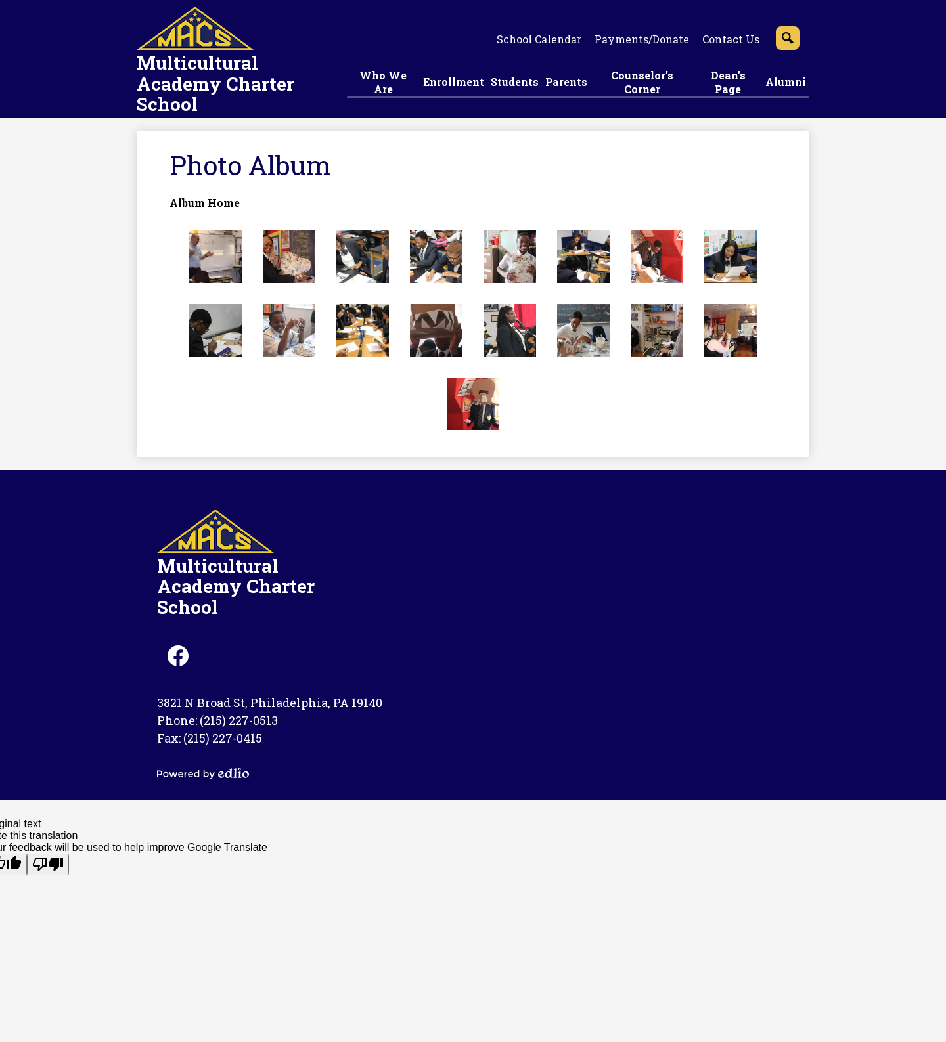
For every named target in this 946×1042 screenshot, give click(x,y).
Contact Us (730, 39)
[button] (383, 84)
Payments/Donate (642, 39)
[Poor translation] (48, 864)
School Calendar (539, 39)
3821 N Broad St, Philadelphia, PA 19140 (269, 702)
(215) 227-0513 (239, 720)
